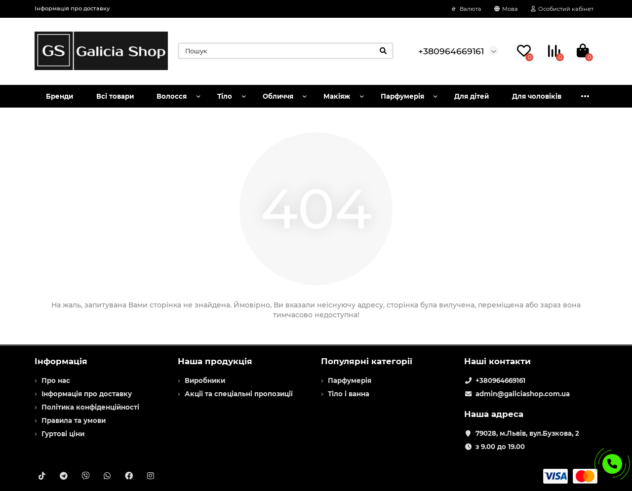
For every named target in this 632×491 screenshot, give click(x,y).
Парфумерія (402, 96)
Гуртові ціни (62, 434)
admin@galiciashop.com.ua (522, 394)
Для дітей (471, 96)
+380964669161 (500, 380)
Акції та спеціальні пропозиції (239, 394)
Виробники (205, 380)
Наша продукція (215, 361)
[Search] (286, 50)
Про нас (55, 380)
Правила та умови (73, 420)
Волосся (172, 96)
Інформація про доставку (72, 8)
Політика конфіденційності (90, 407)
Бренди (59, 96)
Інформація (61, 361)
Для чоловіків (536, 96)
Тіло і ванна (348, 394)
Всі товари (115, 96)
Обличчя (278, 96)
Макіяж (336, 96)
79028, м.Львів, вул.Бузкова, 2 (527, 433)
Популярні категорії (366, 361)
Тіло (224, 96)
